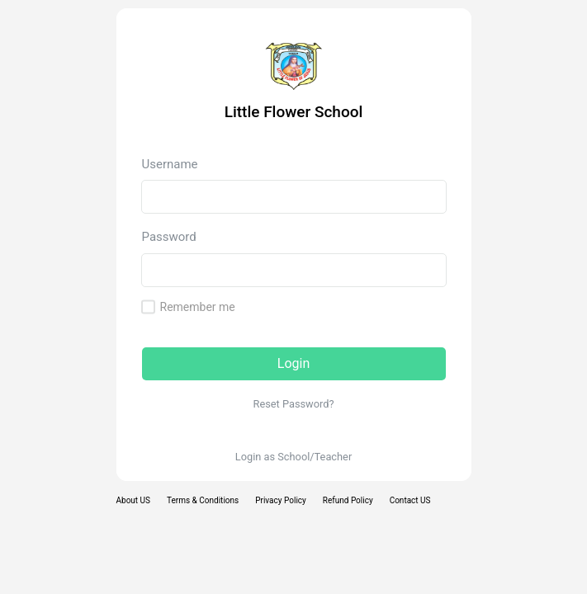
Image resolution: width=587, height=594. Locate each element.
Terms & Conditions (203, 500)
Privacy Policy (280, 500)
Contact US (410, 500)
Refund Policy (348, 500)
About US (133, 500)
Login (293, 363)
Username (170, 164)
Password (169, 236)
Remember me (197, 307)
